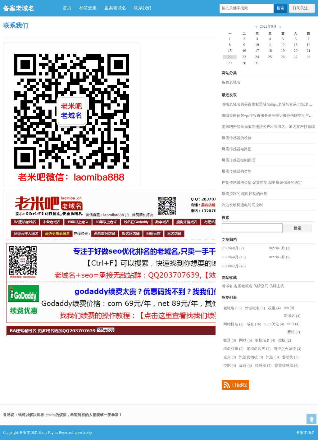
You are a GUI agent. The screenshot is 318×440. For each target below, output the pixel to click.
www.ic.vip (83, 432)
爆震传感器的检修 (237, 138)
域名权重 (233, 349)
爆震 (245, 365)
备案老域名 (18, 8)
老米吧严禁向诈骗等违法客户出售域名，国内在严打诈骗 (268, 127)
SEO (293, 324)
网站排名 (233, 324)
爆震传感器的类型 (237, 171)
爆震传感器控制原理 (238, 160)
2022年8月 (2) (233, 248)
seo (289, 308)
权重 (274, 308)
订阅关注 (300, 8)
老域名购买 (258, 349)
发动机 (290, 357)
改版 (284, 340)
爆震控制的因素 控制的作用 (244, 194)
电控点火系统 (287, 349)
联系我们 (142, 8)
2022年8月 (268, 26)
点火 (229, 357)
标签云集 (88, 8)
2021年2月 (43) (234, 266)
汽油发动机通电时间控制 (242, 205)
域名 (254, 324)
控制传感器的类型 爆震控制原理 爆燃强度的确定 (262, 182)
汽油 (272, 357)
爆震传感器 (286, 365)
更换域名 (265, 340)
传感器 (263, 365)
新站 (293, 332)
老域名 (227, 286)
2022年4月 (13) (234, 257)
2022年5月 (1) (279, 248)
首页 (67, 8)
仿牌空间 (260, 286)
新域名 (292, 316)
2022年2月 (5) (279, 257)
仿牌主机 (276, 286)
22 (230, 57)
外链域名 (255, 308)
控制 (229, 365)
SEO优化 (274, 324)
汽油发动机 (251, 357)
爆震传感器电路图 (237, 149)
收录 (229, 340)
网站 (245, 340)
